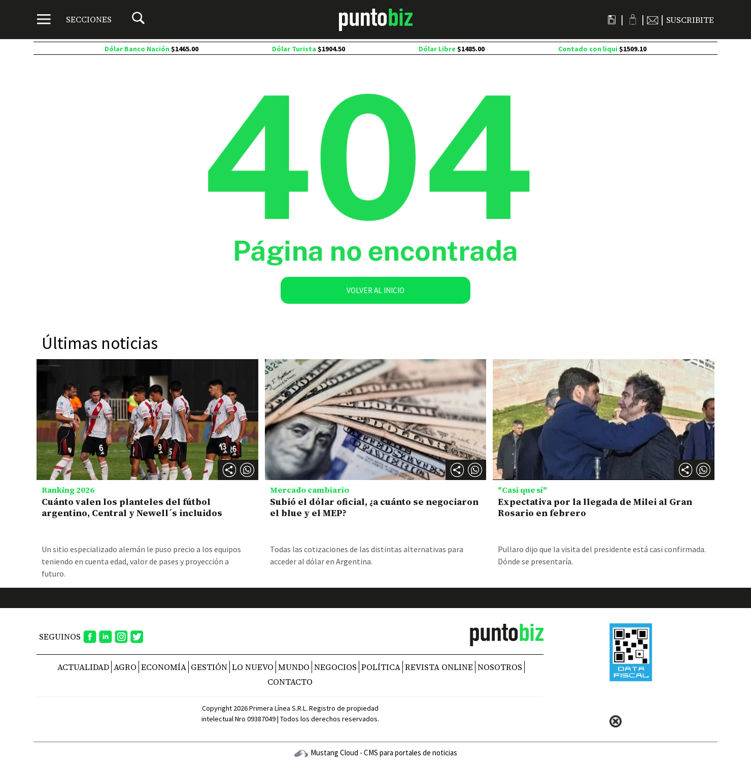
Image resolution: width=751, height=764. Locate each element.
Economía (163, 667)
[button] (247, 470)
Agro (125, 667)
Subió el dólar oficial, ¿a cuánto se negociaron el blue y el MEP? (374, 507)
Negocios (335, 667)
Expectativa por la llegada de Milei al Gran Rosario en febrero (595, 507)
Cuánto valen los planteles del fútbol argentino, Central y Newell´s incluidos (132, 507)
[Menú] (74, 19)
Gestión (209, 667)
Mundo (294, 667)
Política (380, 667)
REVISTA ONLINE (439, 667)
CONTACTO (290, 681)
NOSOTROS (499, 667)
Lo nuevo (253, 667)
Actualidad (83, 667)
